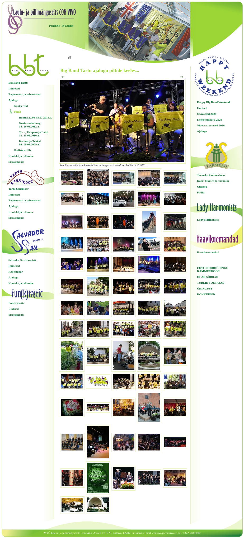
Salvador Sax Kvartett (22, 260)
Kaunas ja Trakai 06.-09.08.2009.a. (30, 143)
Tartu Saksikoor (18, 188)
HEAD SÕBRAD (207, 276)
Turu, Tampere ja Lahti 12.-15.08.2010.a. (33, 134)
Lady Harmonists (208, 219)
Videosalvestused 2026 (210, 125)
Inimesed (14, 88)
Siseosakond (16, 161)
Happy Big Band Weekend (213, 102)
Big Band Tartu (18, 82)
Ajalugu (13, 100)
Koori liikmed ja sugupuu (213, 180)
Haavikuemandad (208, 252)
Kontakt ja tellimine (21, 156)
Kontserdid (21, 105)
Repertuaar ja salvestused (24, 94)
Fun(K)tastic (16, 303)
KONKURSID (206, 294)
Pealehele (54, 25)
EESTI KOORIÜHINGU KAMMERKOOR (212, 269)
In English (67, 25)
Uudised (13, 308)
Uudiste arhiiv (22, 150)
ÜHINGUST (205, 288)
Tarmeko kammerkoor (211, 175)
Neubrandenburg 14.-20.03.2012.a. (29, 125)
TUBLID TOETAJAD (210, 282)
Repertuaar (15, 271)
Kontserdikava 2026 (209, 119)
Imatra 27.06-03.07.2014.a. (35, 117)
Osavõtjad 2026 (206, 113)
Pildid (17, 111)
